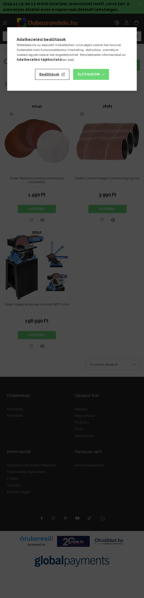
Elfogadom (89, 74)
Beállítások (49, 74)
